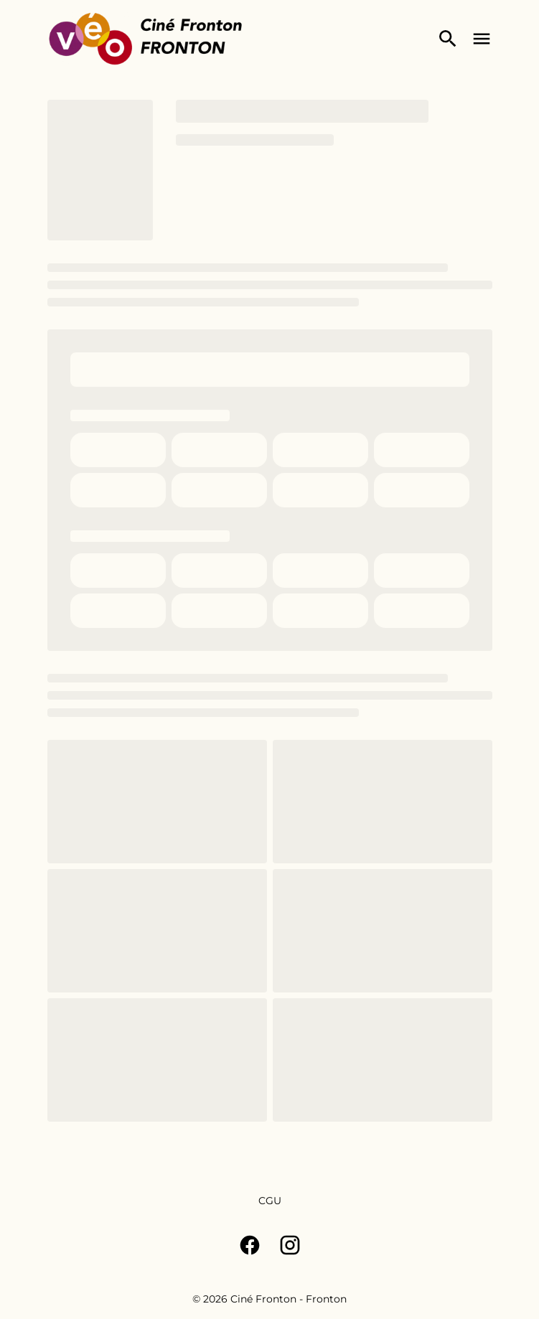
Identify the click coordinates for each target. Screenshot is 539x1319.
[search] (447, 38)
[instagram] (289, 1245)
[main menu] (481, 39)
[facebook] (249, 1245)
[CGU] (269, 1201)
